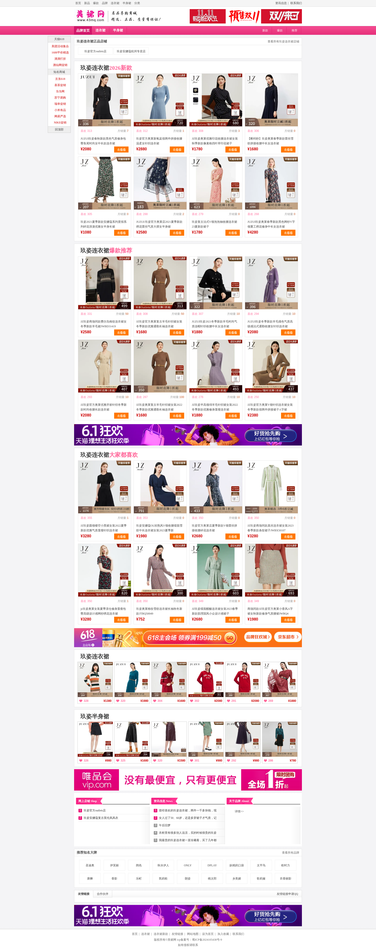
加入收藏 (223, 934)
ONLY (188, 865)
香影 (114, 878)
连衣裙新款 (161, 934)
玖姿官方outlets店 (95, 51)
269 (270, 701)
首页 (78, 3)
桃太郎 (212, 878)
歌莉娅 (261, 878)
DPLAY (212, 865)
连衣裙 (115, 3)
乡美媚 (236, 878)
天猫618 (59, 39)
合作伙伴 (102, 894)
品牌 (105, 3)
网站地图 (193, 934)
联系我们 (296, 3)
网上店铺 (87, 801)
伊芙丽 (114, 865)
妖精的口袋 (236, 865)
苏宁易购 (60, 97)
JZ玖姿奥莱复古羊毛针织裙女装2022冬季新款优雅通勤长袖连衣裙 (159, 407)
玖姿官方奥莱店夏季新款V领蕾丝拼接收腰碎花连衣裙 (214, 528)
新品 (87, 3)
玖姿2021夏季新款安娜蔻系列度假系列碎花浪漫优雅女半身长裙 (104, 224)
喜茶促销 (60, 85)
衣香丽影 (285, 878)
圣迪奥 (90, 865)
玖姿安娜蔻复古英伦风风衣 (101, 818)
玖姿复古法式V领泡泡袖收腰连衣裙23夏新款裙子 (214, 224)
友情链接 (83, 894)
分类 (137, 3)
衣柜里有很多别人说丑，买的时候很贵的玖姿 (188, 832)
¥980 (108, 760)
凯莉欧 (163, 878)
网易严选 (60, 116)
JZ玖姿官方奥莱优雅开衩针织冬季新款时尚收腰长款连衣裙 (104, 407)
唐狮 (90, 878)
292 (233, 760)
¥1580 (181, 760)
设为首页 (208, 934)
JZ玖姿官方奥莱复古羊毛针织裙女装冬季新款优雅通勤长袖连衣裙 (159, 324)
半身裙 (127, 3)
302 (196, 701)
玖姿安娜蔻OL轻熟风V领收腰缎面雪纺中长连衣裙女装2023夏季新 (159, 528)
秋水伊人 (163, 865)
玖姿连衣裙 (106, 68)
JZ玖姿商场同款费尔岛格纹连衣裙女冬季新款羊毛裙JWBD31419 (104, 324)
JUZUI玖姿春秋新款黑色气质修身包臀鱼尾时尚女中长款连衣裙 (103, 141)
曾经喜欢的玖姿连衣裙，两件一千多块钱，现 (188, 810)
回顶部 (59, 129)
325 (123, 760)
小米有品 (60, 110)
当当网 (60, 91)
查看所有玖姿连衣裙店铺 (283, 41)
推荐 (294, 30)
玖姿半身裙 (94, 716)
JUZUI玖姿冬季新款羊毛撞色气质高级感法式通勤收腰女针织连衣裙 (270, 324)
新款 (265, 30)
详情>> (239, 811)
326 (86, 760)
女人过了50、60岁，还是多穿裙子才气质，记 (188, 818)
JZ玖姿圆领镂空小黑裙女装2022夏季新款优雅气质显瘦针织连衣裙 (104, 528)
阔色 (139, 865)
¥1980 (144, 701)
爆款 (96, 3)
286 (270, 760)
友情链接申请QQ (287, 894)
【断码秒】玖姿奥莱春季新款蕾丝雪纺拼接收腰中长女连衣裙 (270, 141)
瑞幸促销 (60, 104)
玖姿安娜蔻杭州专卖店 (131, 51)
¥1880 (292, 701)
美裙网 (172, 939)
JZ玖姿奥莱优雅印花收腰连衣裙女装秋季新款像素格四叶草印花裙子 (215, 141)
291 (233, 701)
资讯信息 (281, 3)
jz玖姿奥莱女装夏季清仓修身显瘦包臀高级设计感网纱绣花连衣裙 (103, 611)
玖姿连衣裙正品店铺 (92, 41)
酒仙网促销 (60, 65)
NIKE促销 (60, 122)
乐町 (139, 878)
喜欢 (83, 131)
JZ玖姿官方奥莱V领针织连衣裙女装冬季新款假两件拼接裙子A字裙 (270, 407)
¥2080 (218, 701)
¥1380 (108, 701)
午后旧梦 (164, 825)
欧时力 (285, 865)
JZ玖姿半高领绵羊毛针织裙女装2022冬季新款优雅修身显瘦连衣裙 (215, 407)
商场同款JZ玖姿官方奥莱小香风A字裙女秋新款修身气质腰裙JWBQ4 (270, 611)
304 (160, 701)
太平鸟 (261, 865)
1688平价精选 (60, 52)
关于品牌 (239, 801)
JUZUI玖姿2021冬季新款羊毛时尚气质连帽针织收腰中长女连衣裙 (214, 324)
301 (196, 760)
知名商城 (59, 72)
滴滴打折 (60, 58)
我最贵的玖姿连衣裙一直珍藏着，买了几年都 (188, 840)
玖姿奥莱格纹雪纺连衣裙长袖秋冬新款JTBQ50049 (159, 611)
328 (86, 701)
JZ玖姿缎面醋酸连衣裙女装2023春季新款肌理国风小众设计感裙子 (215, 611)
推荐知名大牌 (87, 852)
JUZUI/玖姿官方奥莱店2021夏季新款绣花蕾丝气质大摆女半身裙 (159, 224)
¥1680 (181, 701)
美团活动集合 (60, 46)
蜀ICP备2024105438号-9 (207, 939)
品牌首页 (83, 30)
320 (123, 701)
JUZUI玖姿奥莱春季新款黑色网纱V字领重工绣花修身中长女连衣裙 (271, 224)
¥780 (293, 760)
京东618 (60, 79)
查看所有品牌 (290, 852)
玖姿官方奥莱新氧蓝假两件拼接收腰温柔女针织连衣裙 (159, 141)
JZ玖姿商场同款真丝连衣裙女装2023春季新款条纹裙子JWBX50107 (270, 528)
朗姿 (188, 878)
